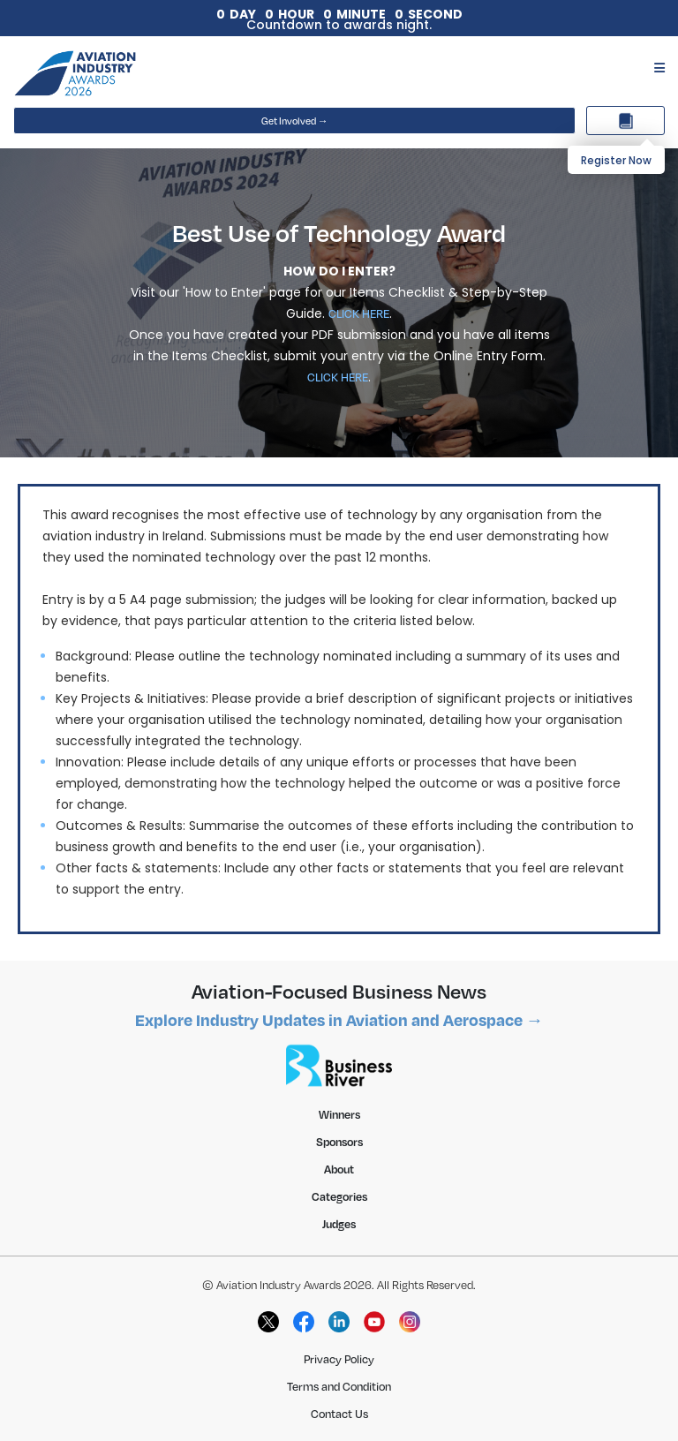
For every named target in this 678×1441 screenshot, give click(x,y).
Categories (339, 1196)
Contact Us (339, 1414)
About (339, 1169)
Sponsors (339, 1142)
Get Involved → (294, 121)
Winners (339, 1114)
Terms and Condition (339, 1386)
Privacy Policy (339, 1359)
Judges (339, 1224)
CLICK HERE (358, 313)
